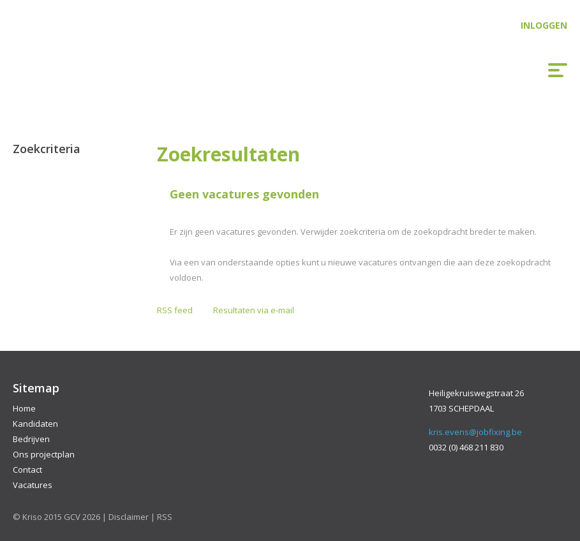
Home (24, 408)
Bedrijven (31, 439)
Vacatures (32, 485)
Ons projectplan (44, 454)
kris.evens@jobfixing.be (475, 432)
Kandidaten (35, 423)
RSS (164, 516)
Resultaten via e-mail (253, 310)
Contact (27, 469)
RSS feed (175, 310)
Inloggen (544, 25)
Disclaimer (128, 516)
